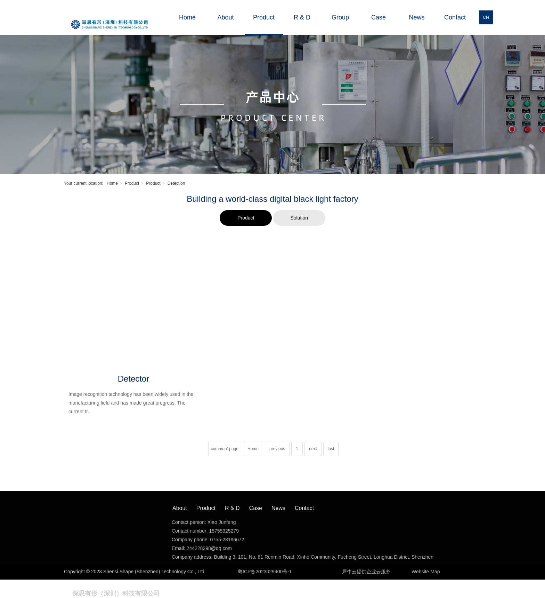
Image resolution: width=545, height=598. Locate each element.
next (313, 448)
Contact (455, 17)
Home (187, 17)
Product (264, 17)
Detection (176, 183)
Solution (299, 218)
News (416, 17)
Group (340, 17)
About (225, 17)
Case (378, 17)
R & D (302, 17)
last (331, 448)
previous (277, 448)
